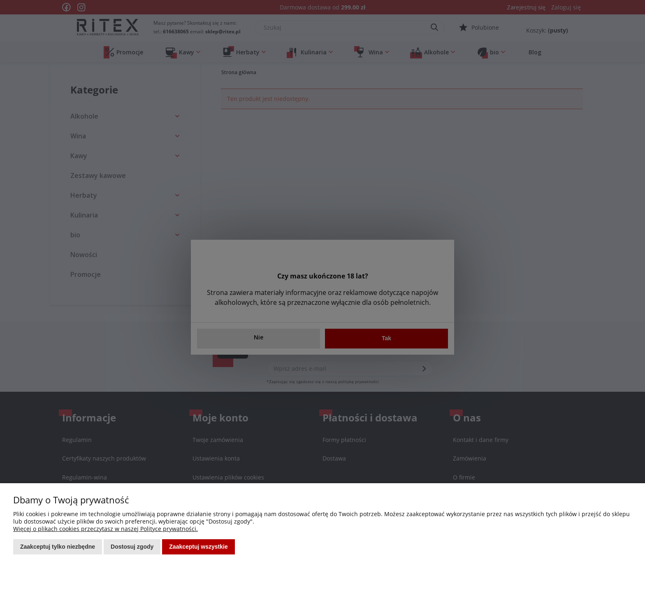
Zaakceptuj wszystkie (198, 546)
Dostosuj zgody (132, 546)
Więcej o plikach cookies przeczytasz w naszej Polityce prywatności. (105, 529)
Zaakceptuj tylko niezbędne (57, 546)
